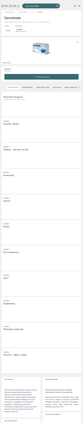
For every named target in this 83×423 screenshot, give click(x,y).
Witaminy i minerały (13, 329)
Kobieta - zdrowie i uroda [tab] (71, 87)
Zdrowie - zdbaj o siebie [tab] (42, 87)
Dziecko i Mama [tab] (57, 87)
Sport (6, 278)
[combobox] (41, 5)
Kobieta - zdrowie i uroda (15, 149)
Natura (6, 201)
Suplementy (9, 303)
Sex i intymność (23, 12)
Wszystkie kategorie (13, 97)
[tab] (13, 87)
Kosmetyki (8, 175)
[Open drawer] (79, 6)
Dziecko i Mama (11, 124)
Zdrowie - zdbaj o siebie (15, 355)
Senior (6, 226)
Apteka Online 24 (9, 12)
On (32, 12)
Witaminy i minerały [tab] (27, 87)
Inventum (40, 12)
